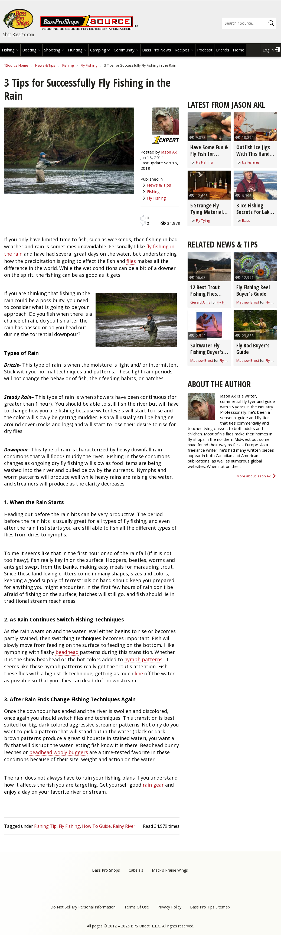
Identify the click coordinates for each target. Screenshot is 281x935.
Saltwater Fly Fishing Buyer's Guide (206, 352)
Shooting (52, 50)
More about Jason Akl (254, 476)
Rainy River (124, 826)
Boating (29, 50)
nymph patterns (143, 659)
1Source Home (16, 65)
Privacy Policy (169, 907)
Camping (98, 50)
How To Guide (96, 826)
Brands (222, 50)
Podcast (205, 50)
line (139, 673)
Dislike (143, 223)
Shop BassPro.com (18, 34)
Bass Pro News (156, 50)
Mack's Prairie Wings (170, 870)
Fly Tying (203, 220)
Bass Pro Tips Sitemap (210, 907)
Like (143, 217)
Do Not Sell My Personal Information (83, 907)
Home (238, 50)
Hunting (75, 50)
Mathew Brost (247, 302)
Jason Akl (169, 152)
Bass (246, 220)
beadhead (67, 652)
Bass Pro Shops (106, 870)
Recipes (182, 50)
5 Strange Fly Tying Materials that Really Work (208, 212)
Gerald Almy (200, 302)
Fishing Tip (45, 826)
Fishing (8, 50)
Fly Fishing (89, 65)
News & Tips (45, 65)
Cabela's (136, 870)
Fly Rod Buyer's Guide (252, 349)
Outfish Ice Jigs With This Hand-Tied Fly (254, 154)
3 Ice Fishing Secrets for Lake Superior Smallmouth (254, 215)
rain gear (153, 784)
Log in (268, 50)
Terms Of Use (136, 907)
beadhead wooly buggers (58, 752)
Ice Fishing (250, 162)
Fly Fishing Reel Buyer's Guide (253, 290)
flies (131, 261)
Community (124, 50)
